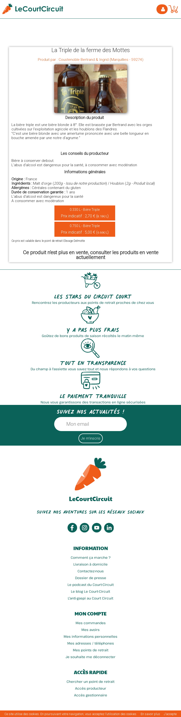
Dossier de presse (90, 577)
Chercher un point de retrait (90, 681)
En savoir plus (150, 714)
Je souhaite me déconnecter (90, 656)
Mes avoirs (90, 629)
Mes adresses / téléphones (90, 643)
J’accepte (170, 714)
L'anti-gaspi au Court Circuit (90, 598)
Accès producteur (90, 688)
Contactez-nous (91, 571)
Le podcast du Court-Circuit (91, 584)
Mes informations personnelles (90, 636)
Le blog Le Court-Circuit (90, 591)
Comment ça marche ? (91, 557)
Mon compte (90, 613)
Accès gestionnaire (90, 695)
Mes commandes (91, 623)
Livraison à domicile (90, 564)
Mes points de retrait (90, 650)
